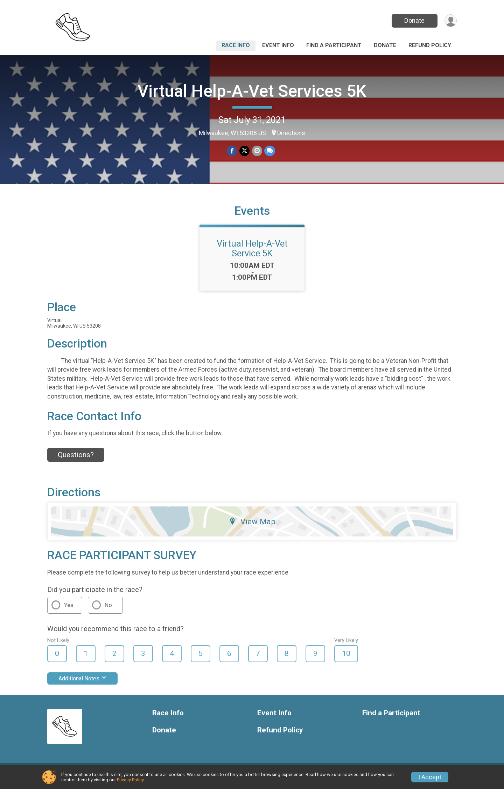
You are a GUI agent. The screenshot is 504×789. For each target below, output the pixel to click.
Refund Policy (429, 45)
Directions (291, 133)
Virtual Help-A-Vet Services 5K (252, 91)
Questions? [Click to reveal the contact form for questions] (76, 459)
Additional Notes (82, 682)
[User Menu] (450, 20)
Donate (414, 20)
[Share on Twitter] (244, 151)
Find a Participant (334, 45)
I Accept (429, 777)
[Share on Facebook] (232, 151)
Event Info (278, 45)
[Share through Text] (269, 151)
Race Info (236, 45)
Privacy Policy (130, 779)
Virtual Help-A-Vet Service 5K (252, 252)
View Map (252, 525)
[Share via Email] (257, 151)
